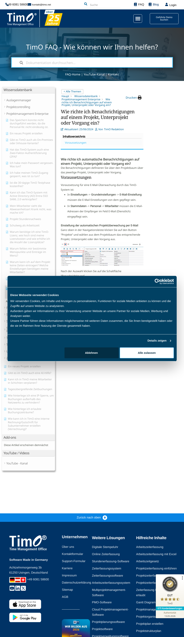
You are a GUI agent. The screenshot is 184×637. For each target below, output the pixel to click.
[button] (135, 18)
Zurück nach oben (89, 517)
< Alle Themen (72, 91)
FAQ (140, 4)
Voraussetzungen (164, 96)
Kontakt (113, 74)
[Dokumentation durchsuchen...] (92, 62)
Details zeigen (157, 340)
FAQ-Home (72, 74)
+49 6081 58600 (18, 4)
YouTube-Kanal (94, 74)
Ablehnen (91, 352)
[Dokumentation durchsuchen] (21, 62)
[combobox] (98, 4)
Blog (155, 4)
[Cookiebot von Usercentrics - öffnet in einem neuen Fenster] (157, 281)
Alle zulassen (147, 352)
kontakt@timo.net (41, 4)
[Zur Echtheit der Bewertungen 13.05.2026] (170, 614)
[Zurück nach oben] (105, 517)
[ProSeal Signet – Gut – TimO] (170, 591)
